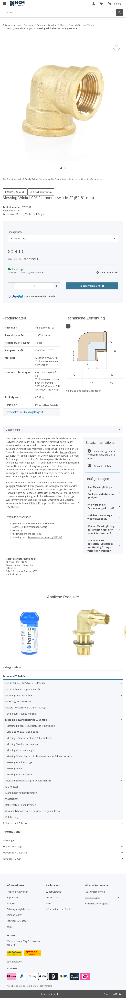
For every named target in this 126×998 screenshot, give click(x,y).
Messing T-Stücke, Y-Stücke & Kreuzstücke (29, 738)
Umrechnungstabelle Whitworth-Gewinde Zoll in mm (101, 455)
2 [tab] (65, 168)
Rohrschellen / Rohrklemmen (20, 804)
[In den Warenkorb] (5, 38)
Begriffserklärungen (63, 846)
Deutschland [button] (37, 272)
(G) (52, 327)
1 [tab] (61, 168)
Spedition (17, 961)
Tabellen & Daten (63, 858)
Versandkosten (14, 914)
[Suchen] (119, 12)
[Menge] (34, 285)
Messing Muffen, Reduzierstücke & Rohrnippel (31, 725)
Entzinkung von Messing (60, 499)
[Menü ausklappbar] (4, 2)
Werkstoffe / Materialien (63, 852)
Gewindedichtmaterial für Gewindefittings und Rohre (33, 811)
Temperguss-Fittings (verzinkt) (21, 713)
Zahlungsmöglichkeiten (19, 909)
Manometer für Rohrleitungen (21, 792)
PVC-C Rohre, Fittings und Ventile (22, 689)
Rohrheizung (12, 817)
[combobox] (63, 238)
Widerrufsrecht (54, 891)
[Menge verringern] (11, 285)
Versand (33, 258)
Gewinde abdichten (100, 466)
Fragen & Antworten (17, 891)
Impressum (13, 897)
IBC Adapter (11, 786)
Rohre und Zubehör (14, 676)
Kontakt (11, 903)
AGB (48, 903)
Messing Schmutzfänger (19, 774)
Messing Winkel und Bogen (30, 214)
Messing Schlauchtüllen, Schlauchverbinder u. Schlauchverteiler (40, 756)
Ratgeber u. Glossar (17, 920)
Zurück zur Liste (13, 25)
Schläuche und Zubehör (15, 823)
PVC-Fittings (12, 506)
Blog (9, 926)
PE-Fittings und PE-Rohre (18, 695)
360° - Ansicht (14, 192)
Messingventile (14, 768)
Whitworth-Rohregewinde (29, 485)
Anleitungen (63, 840)
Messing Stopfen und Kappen (22, 744)
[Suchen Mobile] (59, 12)
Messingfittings (68, 452)
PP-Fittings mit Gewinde (18, 701)
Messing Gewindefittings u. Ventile (26, 719)
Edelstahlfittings (37, 503)
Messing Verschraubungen (20, 750)
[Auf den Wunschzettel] (116, 46)
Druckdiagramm (41, 192)
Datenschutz (52, 897)
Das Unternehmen (95, 891)
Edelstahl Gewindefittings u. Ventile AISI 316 (28, 780)
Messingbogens (27, 462)
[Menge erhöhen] (56, 285)
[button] (93, 3)
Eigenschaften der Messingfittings (22, 412)
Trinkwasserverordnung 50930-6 (45, 537)
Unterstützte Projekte (96, 903)
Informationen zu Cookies (60, 909)
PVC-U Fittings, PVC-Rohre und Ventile (25, 683)
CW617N (49, 357)
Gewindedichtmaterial (52, 455)
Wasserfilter (11, 798)
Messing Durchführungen (20, 762)
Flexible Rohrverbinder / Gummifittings (25, 707)
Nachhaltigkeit (92, 897)
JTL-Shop (119, 994)
